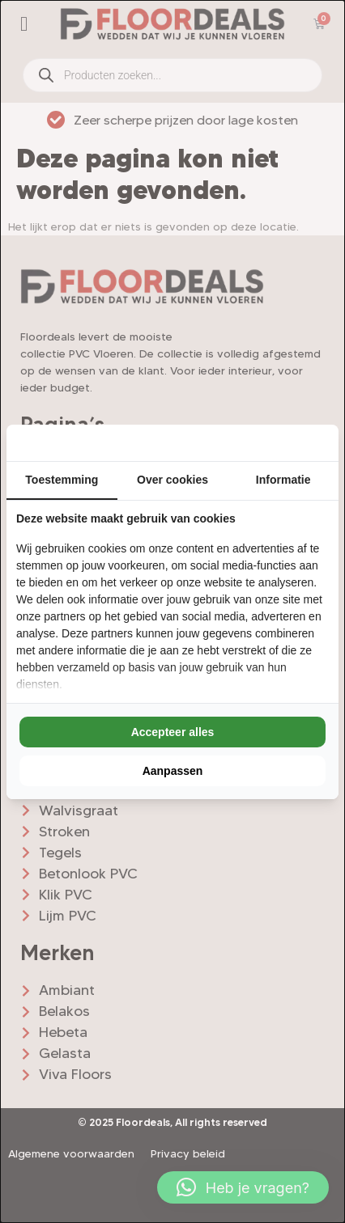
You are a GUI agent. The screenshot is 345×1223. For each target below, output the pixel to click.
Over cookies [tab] (172, 479)
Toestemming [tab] (61, 479)
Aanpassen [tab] (173, 770)
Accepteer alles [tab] (173, 732)
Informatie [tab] (283, 479)
